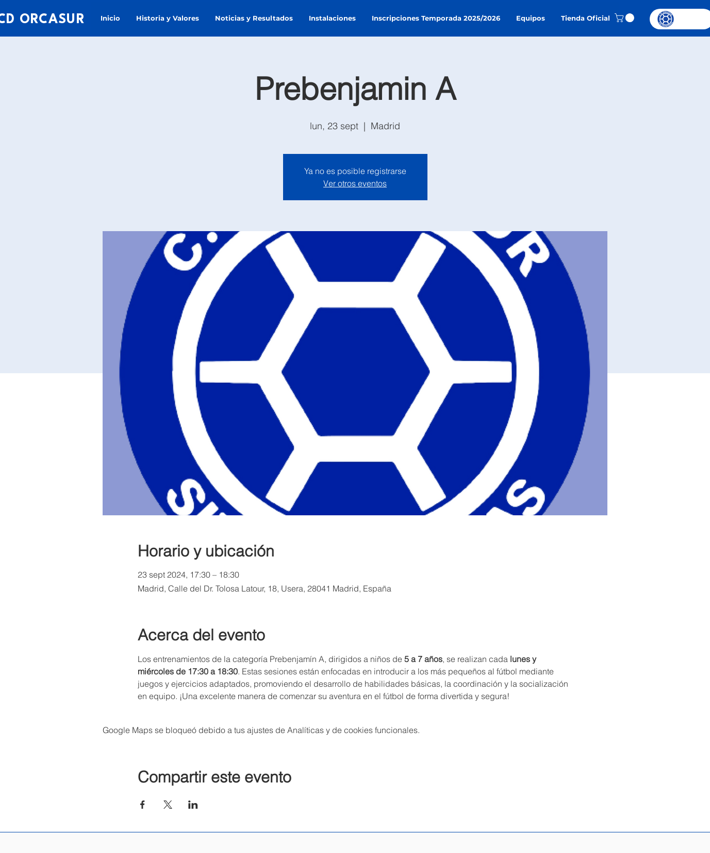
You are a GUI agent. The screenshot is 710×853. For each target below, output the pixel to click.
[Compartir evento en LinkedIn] (193, 804)
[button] (625, 17)
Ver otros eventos (355, 183)
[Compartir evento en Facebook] (142, 804)
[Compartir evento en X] (168, 804)
